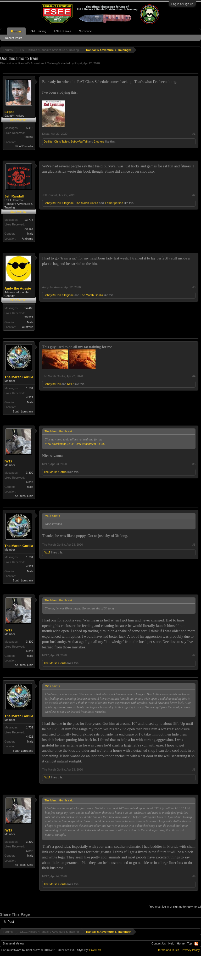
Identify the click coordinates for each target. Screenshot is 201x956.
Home (181, 943)
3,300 (29, 472)
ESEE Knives (62, 31)
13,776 (28, 219)
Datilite (48, 141)
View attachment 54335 (59, 444)
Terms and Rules (168, 950)
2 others (99, 141)
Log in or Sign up (182, 3)
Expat (78, 63)
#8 (194, 769)
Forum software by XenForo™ (38, 950)
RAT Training (38, 31)
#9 (194, 876)
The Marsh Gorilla (86, 203)
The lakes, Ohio (23, 495)
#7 (194, 655)
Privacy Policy (191, 950)
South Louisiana (23, 411)
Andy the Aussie (17, 288)
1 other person (113, 203)
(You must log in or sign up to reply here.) (174, 906)
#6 (194, 544)
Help (171, 943)
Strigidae (68, 203)
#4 (194, 376)
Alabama (27, 238)
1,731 (29, 388)
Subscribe (85, 31)
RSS (196, 944)
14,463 (28, 308)
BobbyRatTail (79, 141)
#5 (194, 464)
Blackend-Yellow (13, 943)
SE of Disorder (23, 146)
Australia (27, 327)
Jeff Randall (14, 196)
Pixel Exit (95, 950)
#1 (194, 133)
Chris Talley (61, 141)
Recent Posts (13, 37)
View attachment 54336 (89, 444)
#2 (194, 195)
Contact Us (159, 943)
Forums (16, 31)
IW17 (70, 384)
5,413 (29, 127)
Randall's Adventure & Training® (39, 63)
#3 (194, 287)
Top (189, 943)
